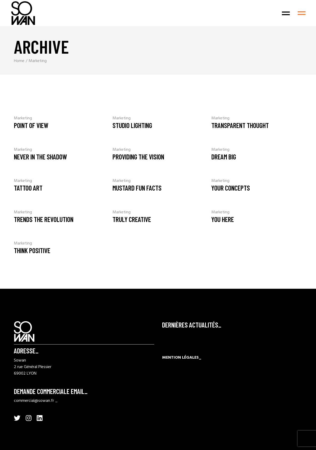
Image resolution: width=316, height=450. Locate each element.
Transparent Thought (240, 125)
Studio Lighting (132, 125)
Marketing (23, 118)
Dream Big (223, 157)
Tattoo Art (28, 188)
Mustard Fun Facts (137, 188)
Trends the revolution (43, 219)
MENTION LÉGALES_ (181, 357)
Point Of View (31, 125)
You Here (222, 219)
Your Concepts (230, 188)
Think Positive (32, 250)
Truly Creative (132, 219)
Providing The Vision (138, 157)
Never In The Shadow (40, 157)
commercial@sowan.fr (34, 400)
